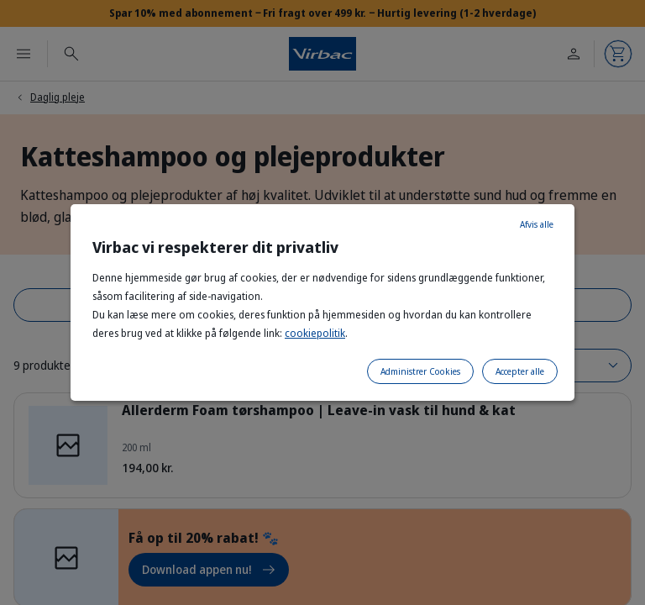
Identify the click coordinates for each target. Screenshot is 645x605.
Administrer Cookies (420, 371)
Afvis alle (536, 224)
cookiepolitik (315, 333)
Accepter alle (520, 371)
